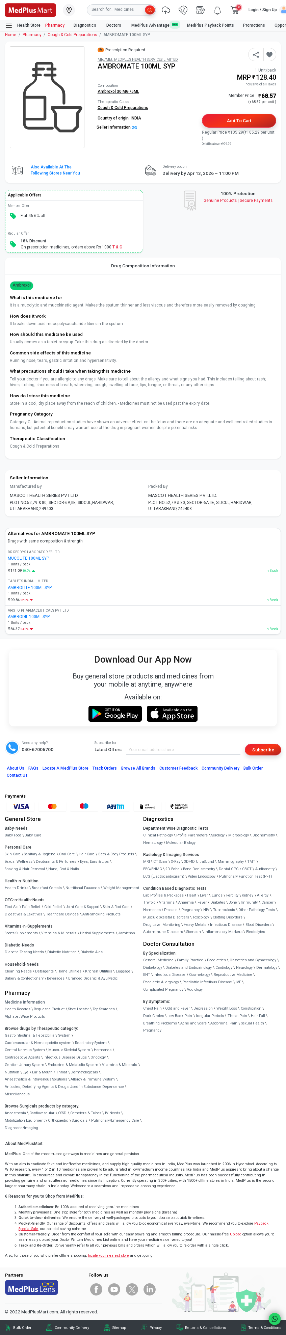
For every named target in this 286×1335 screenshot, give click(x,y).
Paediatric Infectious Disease (207, 982)
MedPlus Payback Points (210, 25)
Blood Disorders (258, 925)
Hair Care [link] (87, 854)
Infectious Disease (226, 925)
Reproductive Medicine (233, 974)
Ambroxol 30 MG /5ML (118, 91)
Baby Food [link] (13, 835)
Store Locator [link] (78, 1009)
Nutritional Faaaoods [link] (83, 888)
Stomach (193, 932)
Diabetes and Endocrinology (188, 967)
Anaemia (186, 902)
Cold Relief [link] (53, 907)
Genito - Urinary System (24, 1065)
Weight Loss (226, 1008)
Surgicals (79, 1120)
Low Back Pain (179, 1016)
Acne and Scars (193, 1023)
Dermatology (266, 967)
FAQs (33, 768)
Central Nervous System (25, 1050)
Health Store (23, 26)
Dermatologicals (84, 1072)
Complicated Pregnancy (163, 989)
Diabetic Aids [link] (91, 952)
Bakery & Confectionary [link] (24, 978)
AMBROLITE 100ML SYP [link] (30, 587)
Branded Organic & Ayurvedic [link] (93, 978)
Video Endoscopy (201, 876)
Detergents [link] (44, 971)
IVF (238, 982)
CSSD (62, 1113)
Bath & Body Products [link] (116, 854)
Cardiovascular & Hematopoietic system (38, 1043)
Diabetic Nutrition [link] (62, 952)
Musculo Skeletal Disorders (166, 917)
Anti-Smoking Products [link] (101, 914)
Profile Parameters (192, 835)
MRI (146, 861)
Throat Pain (237, 1016)
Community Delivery (220, 768)
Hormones (102, 1050)
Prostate (171, 910)
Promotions (254, 25)
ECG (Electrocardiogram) (163, 876)
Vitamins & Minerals (119, 1065)
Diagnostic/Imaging (21, 1128)
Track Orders (105, 768)
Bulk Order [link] (22, 1328)
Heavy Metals (195, 925)
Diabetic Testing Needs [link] (24, 952)
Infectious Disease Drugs (65, 1057)
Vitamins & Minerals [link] (58, 933)
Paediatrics (216, 960)
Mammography (231, 861)
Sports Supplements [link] (21, 933)
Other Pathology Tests (256, 910)
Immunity (249, 902)
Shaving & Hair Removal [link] (25, 869)
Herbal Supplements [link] (97, 933)
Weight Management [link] (121, 888)
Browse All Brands (138, 768)
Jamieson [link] (126, 933)
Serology (218, 835)
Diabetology (152, 967)
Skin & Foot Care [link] (116, 907)
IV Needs (112, 1113)
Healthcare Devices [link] (62, 914)
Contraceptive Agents (22, 1057)
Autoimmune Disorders (163, 932)
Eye (25, 1072)
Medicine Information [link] (25, 1002)
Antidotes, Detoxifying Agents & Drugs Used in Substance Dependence (64, 1087)
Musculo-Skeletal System (69, 1050)
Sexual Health (252, 1023)
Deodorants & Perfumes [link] (56, 861)
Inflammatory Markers (223, 932)
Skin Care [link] (13, 854)
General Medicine (158, 960)
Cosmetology (199, 974)
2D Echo (172, 869)
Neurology (244, 967)
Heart (191, 895)
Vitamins (167, 902)
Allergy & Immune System (93, 1079)
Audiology (195, 989)
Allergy (262, 895)
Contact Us (17, 775)
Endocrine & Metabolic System (73, 1065)
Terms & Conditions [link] (264, 1328)
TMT (251, 861)
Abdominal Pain (223, 1023)
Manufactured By (26, 486)
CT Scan (160, 861)
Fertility (232, 895)
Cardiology (223, 967)
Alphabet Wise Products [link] (25, 1016)
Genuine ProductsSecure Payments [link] (238, 200)
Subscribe (263, 749)
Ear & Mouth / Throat (49, 1072)
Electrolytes (255, 932)
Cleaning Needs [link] (18, 971)
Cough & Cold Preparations (72, 34)
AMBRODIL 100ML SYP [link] (29, 616)
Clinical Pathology (158, 835)
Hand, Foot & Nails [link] (63, 869)
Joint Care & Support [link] (82, 907)
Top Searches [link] (104, 1009)
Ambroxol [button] (21, 285)
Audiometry (265, 869)
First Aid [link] (12, 907)
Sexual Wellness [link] (18, 861)
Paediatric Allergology (161, 982)
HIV (206, 910)
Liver (204, 895)
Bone (233, 902)
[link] (30, 9)
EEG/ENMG (152, 869)
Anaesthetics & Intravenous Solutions (36, 1079)
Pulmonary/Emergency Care (115, 1120)
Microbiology (238, 835)
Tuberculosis (224, 910)
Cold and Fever (177, 1008)
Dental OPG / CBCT (235, 869)
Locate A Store (65, 768)
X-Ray (175, 861)
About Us (15, 768)
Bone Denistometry (199, 869)
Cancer (267, 902)
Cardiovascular (41, 1113)
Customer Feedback (178, 768)
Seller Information (117, 127)
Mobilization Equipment (25, 1120)
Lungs (217, 895)
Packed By (158, 486)
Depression (203, 1008)
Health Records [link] (17, 1009)
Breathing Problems (160, 1023)
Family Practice (190, 960)
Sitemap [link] (119, 1328)
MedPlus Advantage (154, 25)
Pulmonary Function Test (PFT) (245, 876)
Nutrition (12, 1072)
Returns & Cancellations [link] (205, 1328)
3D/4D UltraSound (199, 861)
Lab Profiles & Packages (163, 895)
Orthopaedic (58, 1120)
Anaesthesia (15, 1113)
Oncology (98, 1057)
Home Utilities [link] (69, 971)
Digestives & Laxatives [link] (23, 914)
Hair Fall (258, 1016)
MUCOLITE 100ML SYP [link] (28, 558)
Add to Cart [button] (239, 120)
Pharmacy (54, 25)
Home (10, 34)
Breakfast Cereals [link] (47, 888)
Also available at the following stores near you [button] (55, 170)
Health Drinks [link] (16, 888)
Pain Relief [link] (31, 907)
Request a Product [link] (49, 1009)
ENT (146, 974)
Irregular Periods (210, 1016)
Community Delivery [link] (72, 1328)
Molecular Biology (181, 842)
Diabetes (217, 902)
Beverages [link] (55, 978)
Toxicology (200, 917)
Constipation (251, 1008)
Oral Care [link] (67, 854)
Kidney (247, 895)
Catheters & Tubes (85, 1113)
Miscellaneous (17, 1094)
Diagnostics (85, 25)
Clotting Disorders (227, 917)
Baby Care (33, 835)
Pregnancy (190, 910)
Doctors (114, 25)
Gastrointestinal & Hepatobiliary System (38, 1035)
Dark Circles (153, 1016)
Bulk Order (253, 768)
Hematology (153, 842)
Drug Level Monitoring (161, 925)
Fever (202, 902)
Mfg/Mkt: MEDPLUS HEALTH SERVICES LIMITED (138, 59)
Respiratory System (91, 1043)
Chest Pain (152, 1008)
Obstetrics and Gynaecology (253, 960)
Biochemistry (264, 835)
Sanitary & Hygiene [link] (39, 854)
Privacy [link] (156, 1328)
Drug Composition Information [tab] (143, 265)
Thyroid (149, 902)
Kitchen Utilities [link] (98, 971)
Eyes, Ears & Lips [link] (94, 861)
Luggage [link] (123, 971)
